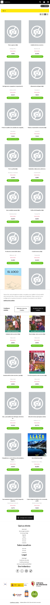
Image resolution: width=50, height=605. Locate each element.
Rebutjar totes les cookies (22, 309)
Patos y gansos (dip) (13, 45)
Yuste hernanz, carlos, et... (12, 503)
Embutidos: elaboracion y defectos (37, 169)
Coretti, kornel (37, 172)
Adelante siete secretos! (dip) (13, 334)
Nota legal (24, 558)
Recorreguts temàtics (24, 531)
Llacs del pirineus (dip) (37, 458)
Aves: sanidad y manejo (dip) (13, 210)
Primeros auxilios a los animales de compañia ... (13, 127)
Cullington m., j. (13, 48)
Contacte (24, 542)
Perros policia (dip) (13, 169)
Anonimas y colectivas (13, 172)
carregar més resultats (26, 517)
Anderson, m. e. (13, 90)
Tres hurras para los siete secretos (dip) (37, 375)
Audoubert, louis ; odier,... (37, 461)
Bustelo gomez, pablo (37, 503)
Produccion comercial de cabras (13, 251)
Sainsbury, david (13, 213)
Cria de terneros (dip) (37, 251)
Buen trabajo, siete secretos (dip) (37, 334)
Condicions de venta (24, 560)
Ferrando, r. (37, 90)
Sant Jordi (24, 529)
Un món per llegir (24, 533)
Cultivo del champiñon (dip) (37, 210)
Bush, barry (13, 131)
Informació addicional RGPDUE (24, 564)
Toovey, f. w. (37, 213)
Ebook (24, 537)
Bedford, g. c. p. (37, 420)
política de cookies (9, 300)
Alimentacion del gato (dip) (37, 86)
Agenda (24, 535)
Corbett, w (37, 131)
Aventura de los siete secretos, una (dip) (13, 375)
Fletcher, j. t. (13, 461)
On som (24, 540)
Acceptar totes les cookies (38, 309)
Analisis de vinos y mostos (37, 45)
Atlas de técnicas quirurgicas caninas (37, 416)
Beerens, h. (13, 420)
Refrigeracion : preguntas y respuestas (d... (13, 86)
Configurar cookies (14, 602)
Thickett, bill (37, 255)
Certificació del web (24, 562)
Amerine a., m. (37, 48)
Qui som (24, 539)
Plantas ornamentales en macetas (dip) (37, 127)
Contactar (24, 552)
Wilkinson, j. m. (13, 255)
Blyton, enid (12, 337)
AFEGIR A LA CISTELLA (13, 56)
